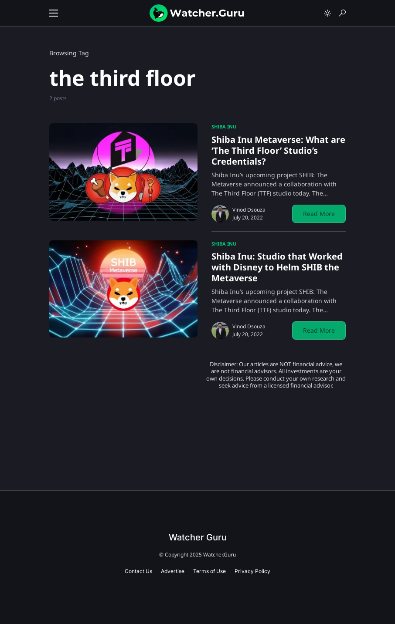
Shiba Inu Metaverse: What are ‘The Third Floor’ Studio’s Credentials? (278, 150)
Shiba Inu (223, 126)
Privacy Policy (252, 571)
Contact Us (138, 571)
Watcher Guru (198, 537)
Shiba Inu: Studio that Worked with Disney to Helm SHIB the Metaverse (277, 267)
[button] (53, 13)
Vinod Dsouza (249, 209)
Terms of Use (209, 571)
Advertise (172, 571)
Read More (319, 213)
